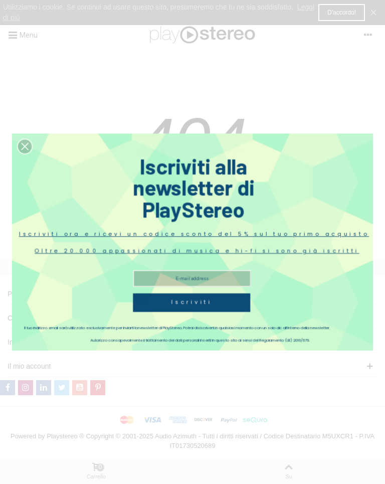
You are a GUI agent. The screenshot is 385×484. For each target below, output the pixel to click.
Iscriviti (191, 286)
